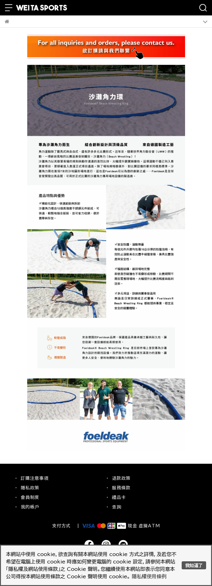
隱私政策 (30, 488)
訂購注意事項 (35, 478)
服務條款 (121, 488)
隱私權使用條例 (149, 576)
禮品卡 (119, 497)
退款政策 (121, 478)
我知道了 (193, 565)
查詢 (116, 507)
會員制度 (30, 497)
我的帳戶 (30, 507)
